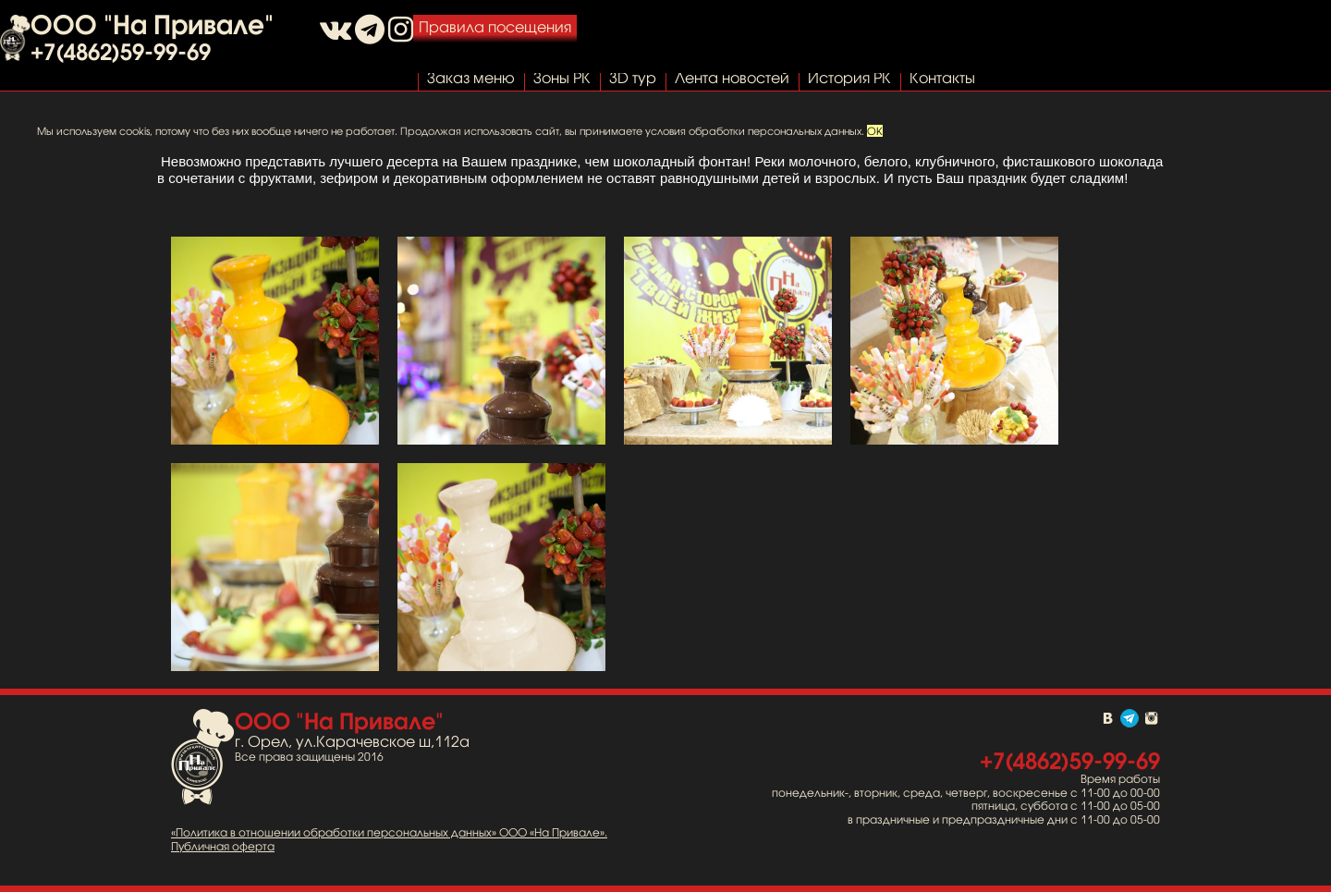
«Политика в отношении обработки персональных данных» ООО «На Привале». (389, 832)
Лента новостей (732, 77)
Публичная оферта (223, 846)
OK (875, 131)
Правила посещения (495, 26)
